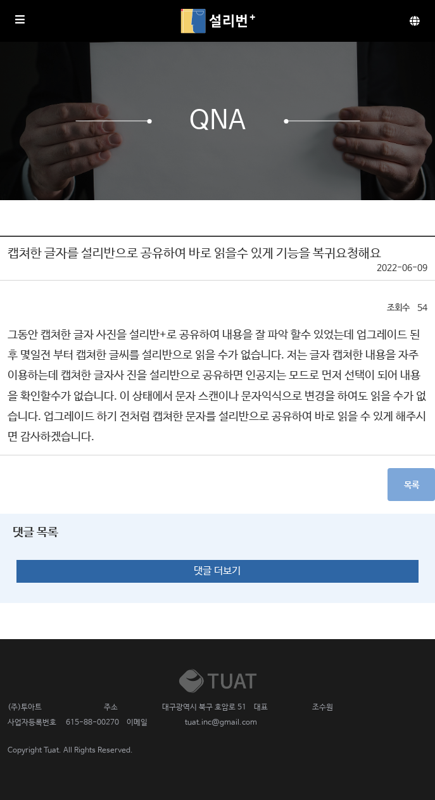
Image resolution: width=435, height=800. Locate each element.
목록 (411, 485)
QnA (217, 121)
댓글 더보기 (217, 571)
